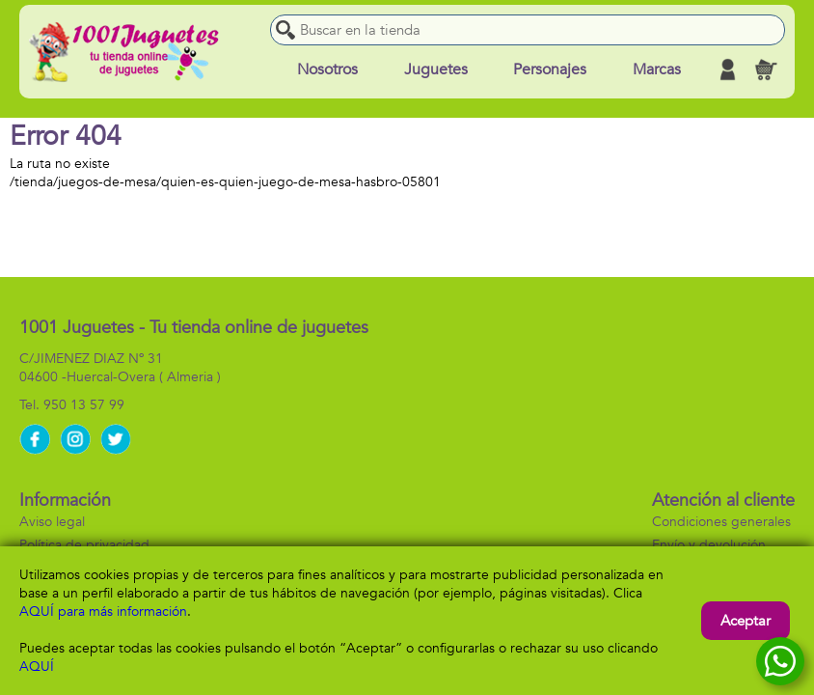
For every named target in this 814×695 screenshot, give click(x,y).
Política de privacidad (84, 545)
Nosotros (327, 69)
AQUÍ (36, 666)
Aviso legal (52, 522)
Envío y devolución (709, 545)
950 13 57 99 (83, 405)
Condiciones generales (721, 522)
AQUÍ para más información (103, 611)
